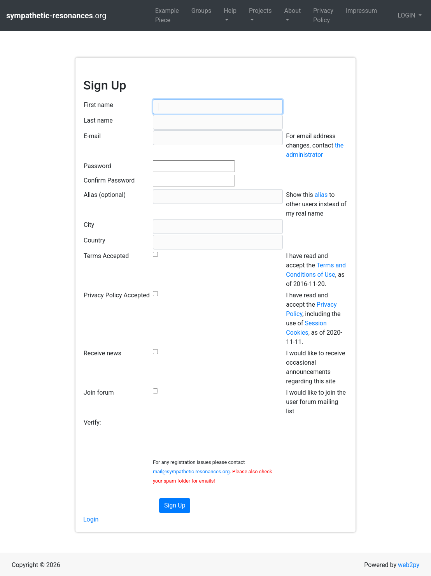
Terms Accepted (106, 256)
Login (90, 519)
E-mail (92, 136)
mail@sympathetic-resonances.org (191, 471)
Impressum (361, 10)
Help (230, 10)
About (292, 10)
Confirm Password (109, 180)
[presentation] (212, 432)
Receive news (102, 353)
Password (97, 166)
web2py (408, 565)
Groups (201, 10)
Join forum (99, 392)
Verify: (92, 422)
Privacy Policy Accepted (117, 295)
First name (98, 105)
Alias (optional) (105, 194)
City (89, 224)
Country (94, 240)
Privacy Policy (323, 15)
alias (321, 194)
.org (57, 15)
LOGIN (407, 15)
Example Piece (167, 15)
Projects (260, 10)
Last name (98, 120)
